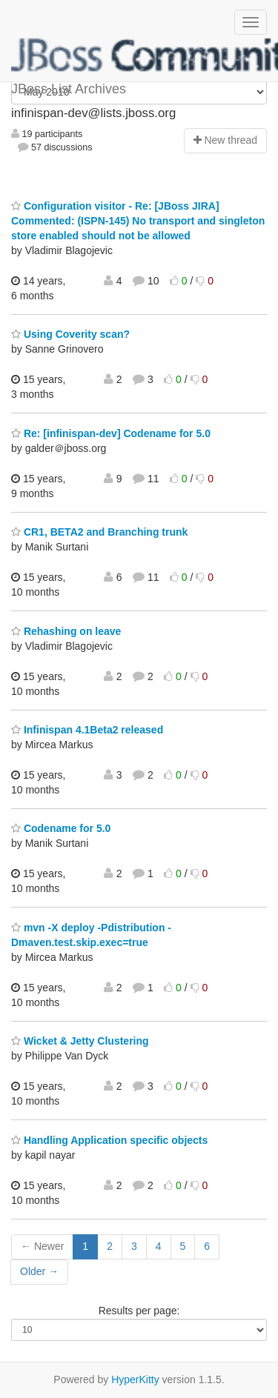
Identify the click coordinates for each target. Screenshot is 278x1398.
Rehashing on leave (66, 631)
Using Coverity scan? (70, 334)
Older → (39, 1271)
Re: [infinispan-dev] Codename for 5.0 (111, 433)
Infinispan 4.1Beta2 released (87, 730)
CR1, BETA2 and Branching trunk (99, 532)
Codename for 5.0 (60, 828)
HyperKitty (135, 1379)
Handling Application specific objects (109, 1140)
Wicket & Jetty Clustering (80, 1041)
